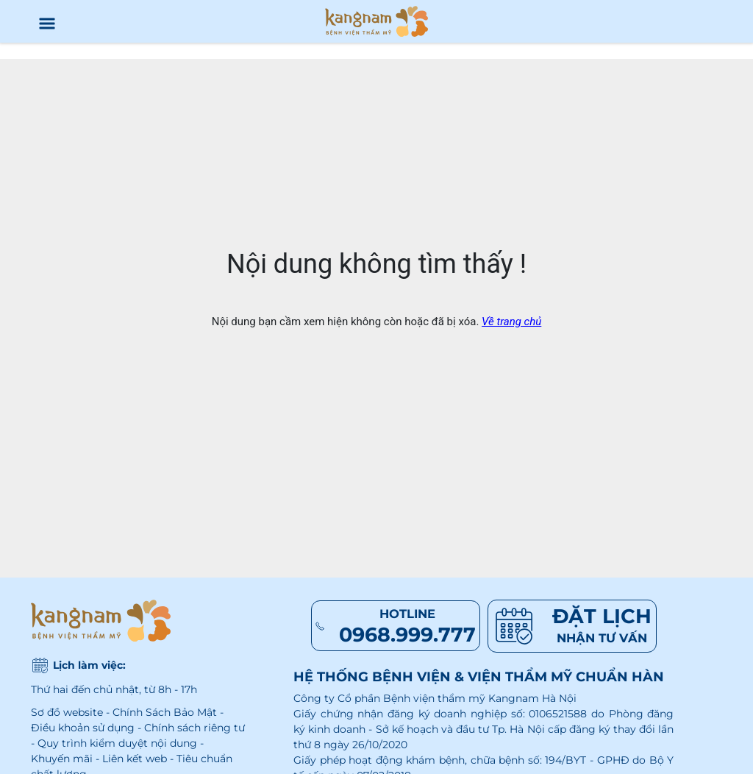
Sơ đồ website (67, 712)
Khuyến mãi (62, 758)
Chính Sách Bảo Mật (165, 712)
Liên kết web (134, 758)
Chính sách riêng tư (194, 727)
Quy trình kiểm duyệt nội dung (117, 743)
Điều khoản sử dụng (83, 727)
